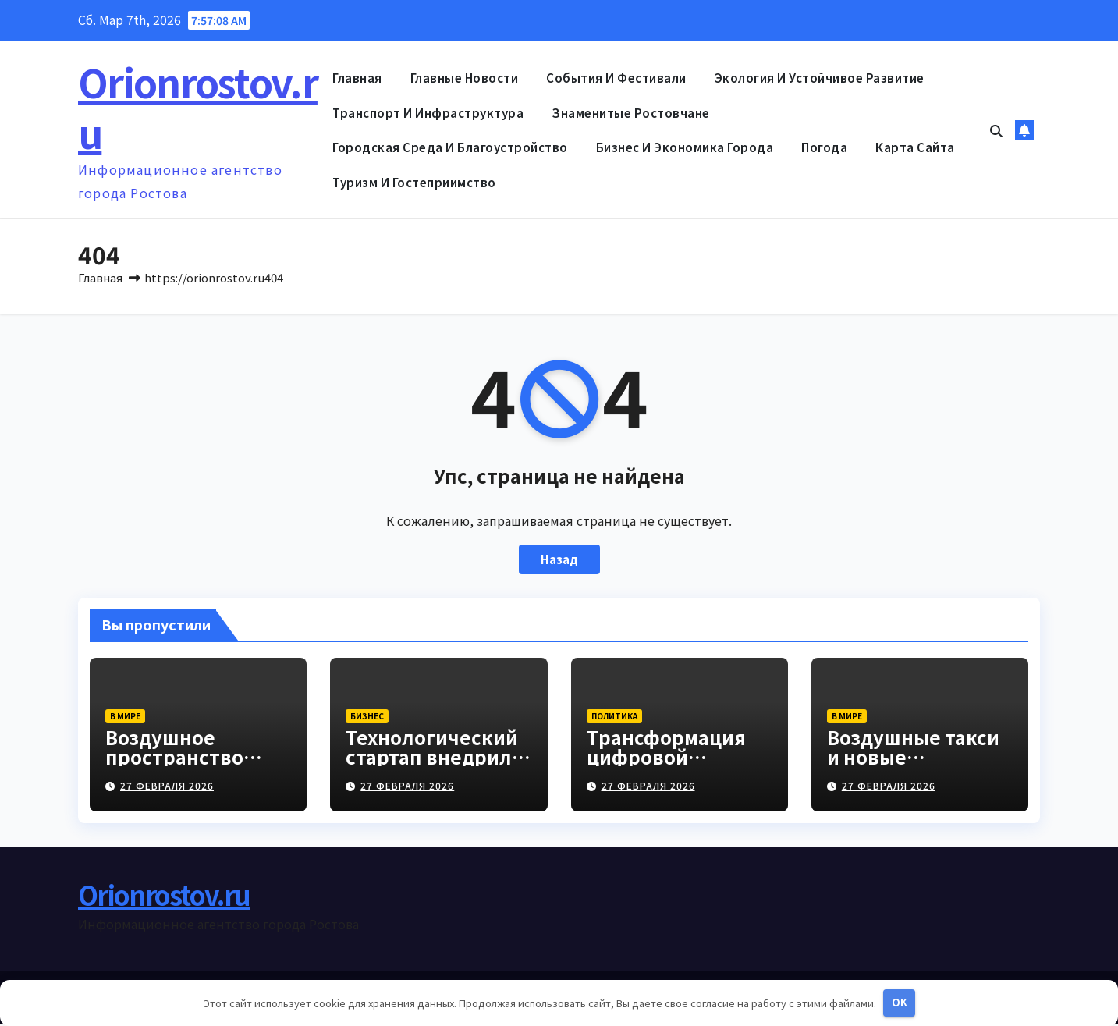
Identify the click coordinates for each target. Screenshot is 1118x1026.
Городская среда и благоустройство (450, 147)
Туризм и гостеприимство (414, 182)
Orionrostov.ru (198, 106)
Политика (614, 717)
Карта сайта (915, 147)
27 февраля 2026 (167, 786)
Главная (357, 77)
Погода (824, 147)
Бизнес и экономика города (685, 147)
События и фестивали (616, 77)
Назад (559, 561)
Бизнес (367, 717)
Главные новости (464, 77)
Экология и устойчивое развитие (820, 77)
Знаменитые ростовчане (631, 113)
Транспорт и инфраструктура (428, 113)
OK (899, 1002)
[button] (996, 130)
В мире (125, 717)
